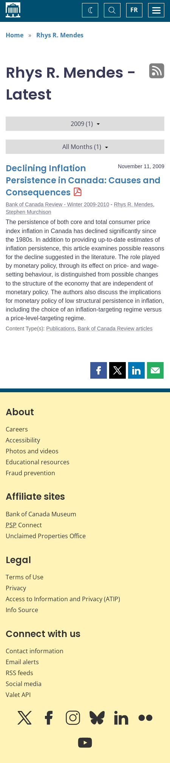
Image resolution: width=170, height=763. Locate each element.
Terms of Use (24, 577)
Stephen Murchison (28, 212)
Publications (60, 328)
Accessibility (23, 440)
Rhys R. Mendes (59, 35)
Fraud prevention (30, 473)
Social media (24, 684)
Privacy (16, 588)
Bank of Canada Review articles (114, 328)
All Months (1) (85, 147)
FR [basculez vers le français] (134, 10)
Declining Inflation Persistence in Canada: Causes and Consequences (83, 180)
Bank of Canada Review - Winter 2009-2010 (57, 204)
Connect (24, 525)
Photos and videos (32, 451)
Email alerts (22, 662)
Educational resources (38, 462)
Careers (17, 429)
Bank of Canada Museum (41, 514)
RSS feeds (19, 673)
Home (14, 35)
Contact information (34, 651)
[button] (98, 370)
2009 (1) (85, 124)
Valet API (18, 695)
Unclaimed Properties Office (46, 536)
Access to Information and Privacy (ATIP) (63, 599)
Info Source (22, 610)
